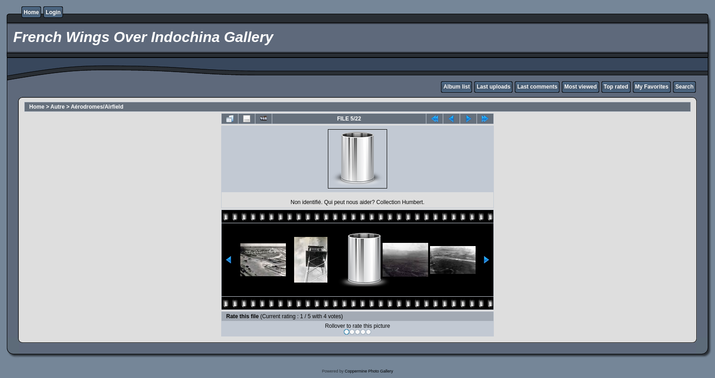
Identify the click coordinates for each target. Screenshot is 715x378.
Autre (58, 107)
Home (31, 12)
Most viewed (580, 87)
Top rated (616, 87)
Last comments (537, 87)
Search (684, 87)
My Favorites (651, 87)
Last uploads (493, 87)
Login (53, 12)
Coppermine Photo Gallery (369, 371)
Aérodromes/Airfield (97, 107)
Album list (456, 87)
